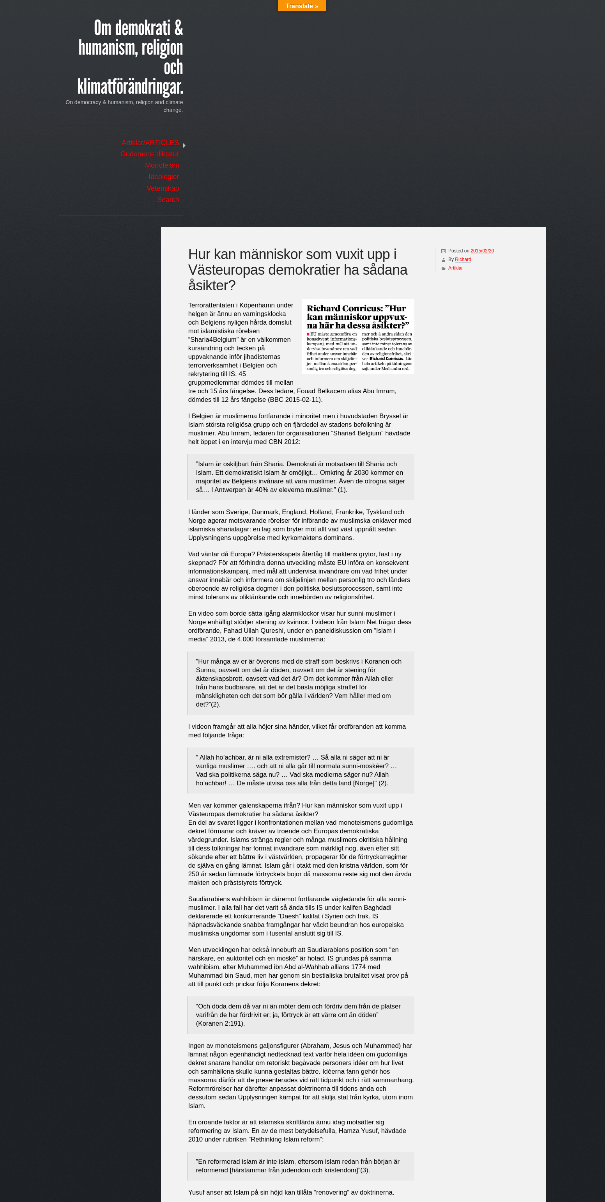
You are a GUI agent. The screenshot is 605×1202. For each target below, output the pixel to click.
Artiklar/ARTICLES (118, 144)
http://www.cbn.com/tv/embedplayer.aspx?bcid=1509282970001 (277, 1126)
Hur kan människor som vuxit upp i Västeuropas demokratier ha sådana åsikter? (470, 1162)
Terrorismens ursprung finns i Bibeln (243, 1162)
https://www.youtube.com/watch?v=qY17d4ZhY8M (260, 1134)
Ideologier (131, 178)
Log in (143, 268)
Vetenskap (130, 189)
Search (135, 201)
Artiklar (450, 41)
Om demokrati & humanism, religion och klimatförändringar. (117, 58)
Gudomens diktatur (117, 155)
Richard (457, 32)
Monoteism (130, 166)
